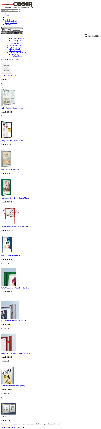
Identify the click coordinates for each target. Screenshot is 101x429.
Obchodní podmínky (11, 21)
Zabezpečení (14, 54)
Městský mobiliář (15, 56)
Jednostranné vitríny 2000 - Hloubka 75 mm (15, 198)
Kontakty (8, 24)
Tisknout (3, 427)
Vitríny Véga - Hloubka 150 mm (11, 255)
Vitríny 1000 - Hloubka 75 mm (10, 169)
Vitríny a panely (15, 40)
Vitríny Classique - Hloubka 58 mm (12, 140)
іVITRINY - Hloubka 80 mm (10, 75)
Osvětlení (4, 416)
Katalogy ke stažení (11, 23)
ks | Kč (91, 36)
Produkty (8, 19)
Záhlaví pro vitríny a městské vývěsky (13, 386)
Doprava (7, 16)
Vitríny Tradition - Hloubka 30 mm (12, 108)
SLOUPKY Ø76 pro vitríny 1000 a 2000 (13, 320)
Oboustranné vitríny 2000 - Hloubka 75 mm (15, 227)
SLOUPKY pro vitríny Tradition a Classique (15, 288)
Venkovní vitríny (13, 59)
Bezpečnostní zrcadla (16, 38)
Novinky (7, 17)
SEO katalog (11, 427)
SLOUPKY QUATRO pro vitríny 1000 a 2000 (15, 353)
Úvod (6, 14)
